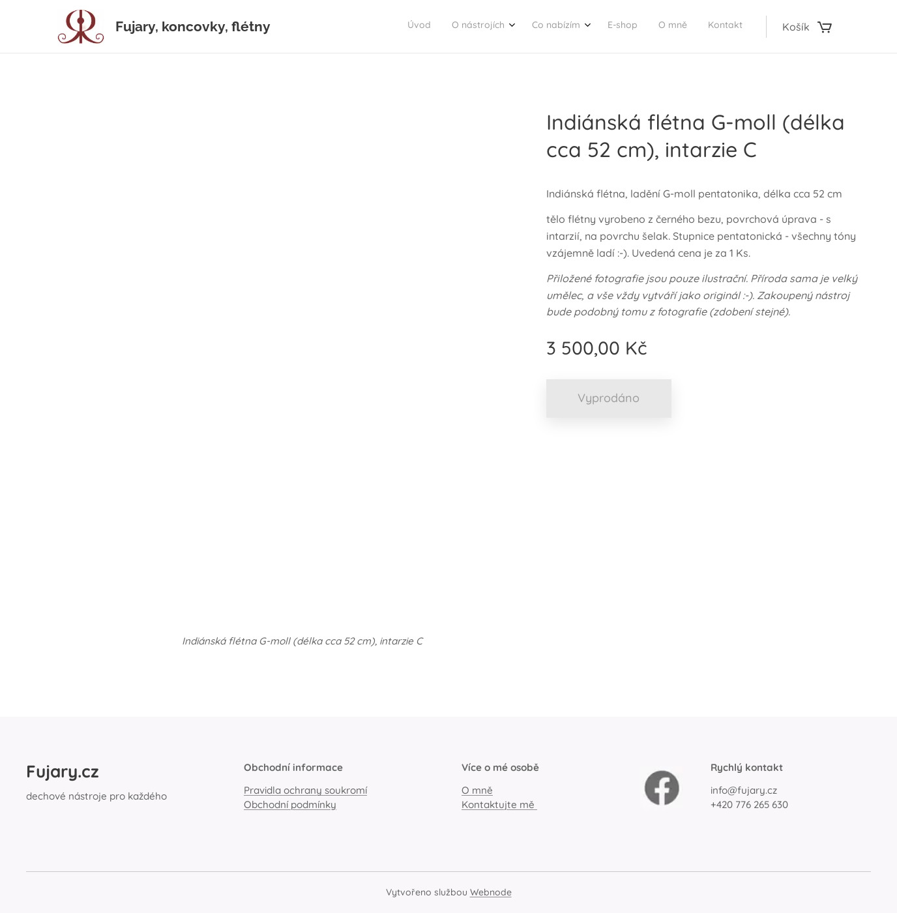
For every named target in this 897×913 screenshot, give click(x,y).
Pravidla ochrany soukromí (305, 791)
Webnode (491, 892)
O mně (477, 791)
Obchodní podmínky (290, 804)
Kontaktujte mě (499, 804)
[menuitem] (629, 26)
